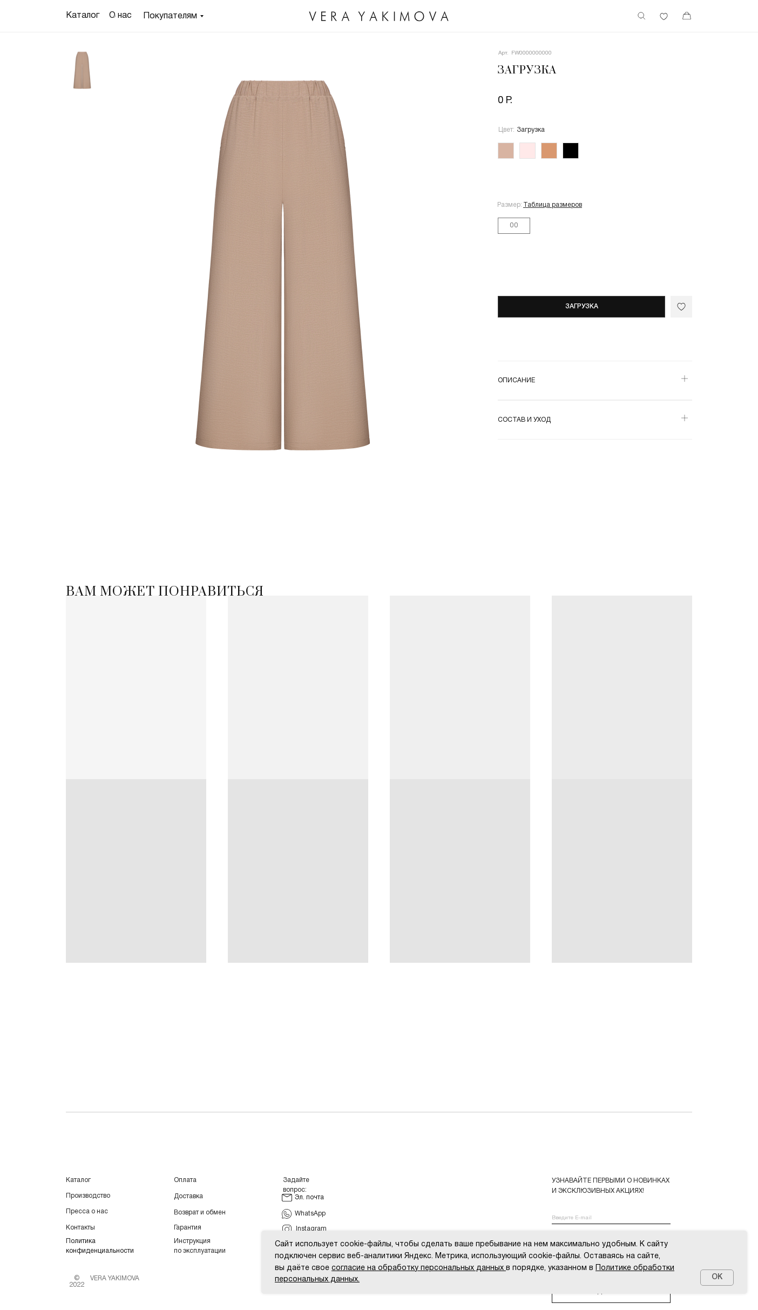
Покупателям (170, 16)
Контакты (80, 1228)
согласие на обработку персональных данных (417, 1268)
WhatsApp (310, 1214)
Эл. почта (309, 1197)
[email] (611, 1218)
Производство (88, 1196)
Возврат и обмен (200, 1213)
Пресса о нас (87, 1211)
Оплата (185, 1180)
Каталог (78, 1180)
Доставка (188, 1196)
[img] (379, 16)
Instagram (311, 1229)
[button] (552, 205)
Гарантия (187, 1228)
